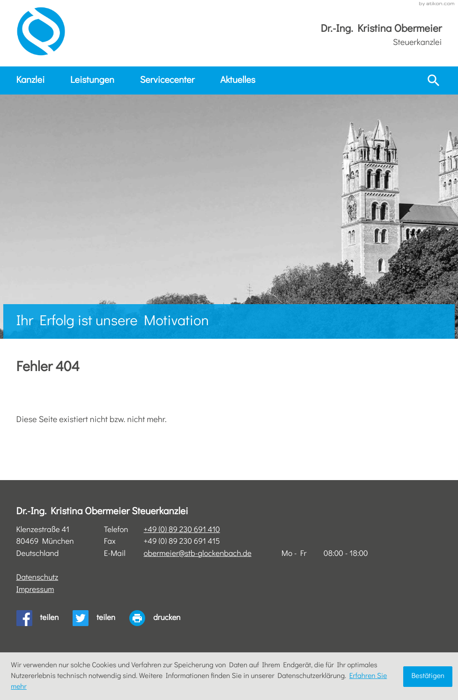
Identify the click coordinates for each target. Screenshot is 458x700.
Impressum (35, 590)
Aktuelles (237, 80)
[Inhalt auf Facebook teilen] (44, 618)
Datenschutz (37, 578)
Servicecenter (167, 80)
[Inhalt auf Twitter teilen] (101, 618)
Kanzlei (30, 80)
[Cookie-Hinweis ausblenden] (427, 676)
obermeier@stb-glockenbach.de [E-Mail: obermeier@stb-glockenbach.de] (197, 554)
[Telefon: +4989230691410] (182, 530)
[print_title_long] (161, 618)
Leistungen (92, 80)
